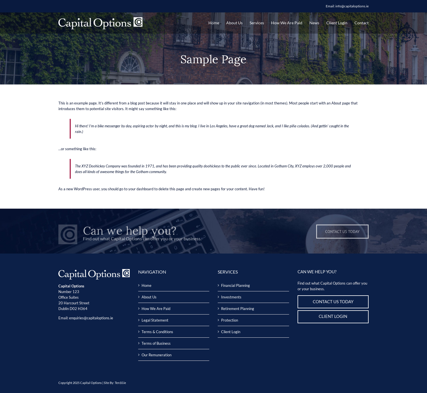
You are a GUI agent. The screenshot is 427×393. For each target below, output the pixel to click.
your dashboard (140, 189)
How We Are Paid (156, 308)
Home (146, 285)
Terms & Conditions (157, 331)
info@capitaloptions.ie (352, 6)
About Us (149, 297)
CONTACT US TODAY (333, 301)
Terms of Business (156, 343)
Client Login (230, 331)
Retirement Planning (237, 308)
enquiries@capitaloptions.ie (91, 318)
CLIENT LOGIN (333, 316)
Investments (231, 297)
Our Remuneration (156, 355)
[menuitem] (217, 22)
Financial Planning (235, 285)
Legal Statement (155, 320)
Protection (229, 320)
